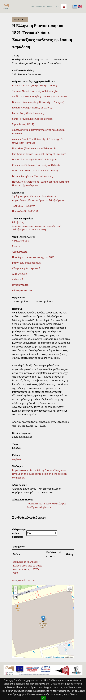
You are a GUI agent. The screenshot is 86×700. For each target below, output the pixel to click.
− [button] (15, 592)
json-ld (21, 580)
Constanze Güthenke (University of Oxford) (36, 165)
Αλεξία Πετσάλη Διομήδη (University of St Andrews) (40, 96)
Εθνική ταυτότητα (22, 290)
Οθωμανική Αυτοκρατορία (26, 268)
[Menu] (63, 6)
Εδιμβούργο (18, 222)
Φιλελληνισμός (20, 240)
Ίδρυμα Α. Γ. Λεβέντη (23, 205)
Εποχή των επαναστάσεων (26, 262)
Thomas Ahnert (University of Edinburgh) (34, 91)
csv (14, 580)
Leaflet (47, 657)
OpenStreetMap (58, 657)
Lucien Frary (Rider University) (28, 113)
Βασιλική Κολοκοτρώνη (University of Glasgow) (38, 102)
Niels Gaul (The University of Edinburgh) (34, 148)
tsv (28, 580)
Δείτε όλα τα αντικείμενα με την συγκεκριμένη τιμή (36, 226)
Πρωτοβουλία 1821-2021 (26, 211)
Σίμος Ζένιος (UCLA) (23, 124)
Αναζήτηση (57, 6)
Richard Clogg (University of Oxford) (32, 107)
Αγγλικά (16, 459)
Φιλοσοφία (18, 279)
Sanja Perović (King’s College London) (32, 118)
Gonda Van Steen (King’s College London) (35, 170)
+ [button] (15, 588)
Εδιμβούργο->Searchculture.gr (30, 229)
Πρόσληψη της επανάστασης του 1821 (33, 257)
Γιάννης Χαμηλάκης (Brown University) (33, 176)
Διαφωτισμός (19, 273)
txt (33, 580)
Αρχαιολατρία (19, 251)
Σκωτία (16, 246)
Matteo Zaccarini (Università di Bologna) (34, 159)
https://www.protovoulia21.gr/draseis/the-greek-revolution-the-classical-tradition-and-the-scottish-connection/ (39, 473)
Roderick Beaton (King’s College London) (34, 85)
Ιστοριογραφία (20, 284)
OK (43, 697)
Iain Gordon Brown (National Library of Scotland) (39, 154)
